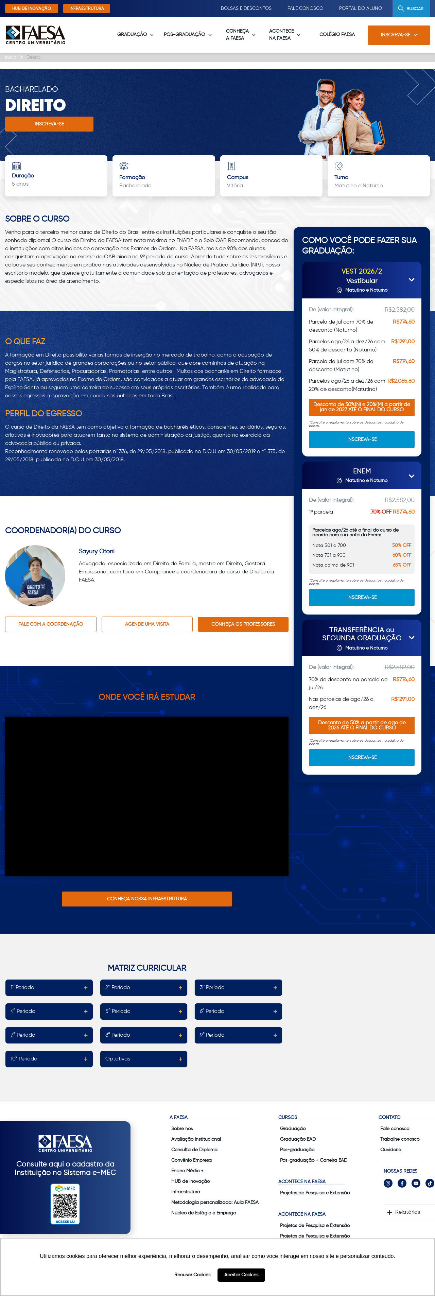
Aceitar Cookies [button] (241, 1275)
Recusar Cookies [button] (192, 1275)
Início (10, 57)
